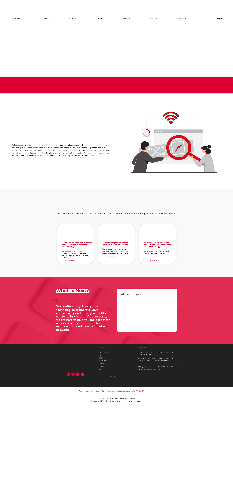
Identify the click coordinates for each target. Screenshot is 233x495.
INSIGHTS (153, 19)
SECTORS (72, 19)
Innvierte (107, 391)
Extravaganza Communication (129, 401)
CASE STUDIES (16, 19)
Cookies (132, 398)
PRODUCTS (45, 19)
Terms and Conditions (118, 398)
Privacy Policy (102, 398)
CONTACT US (182, 19)
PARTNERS (127, 19)
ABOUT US (99, 19)
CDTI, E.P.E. (138, 391)
